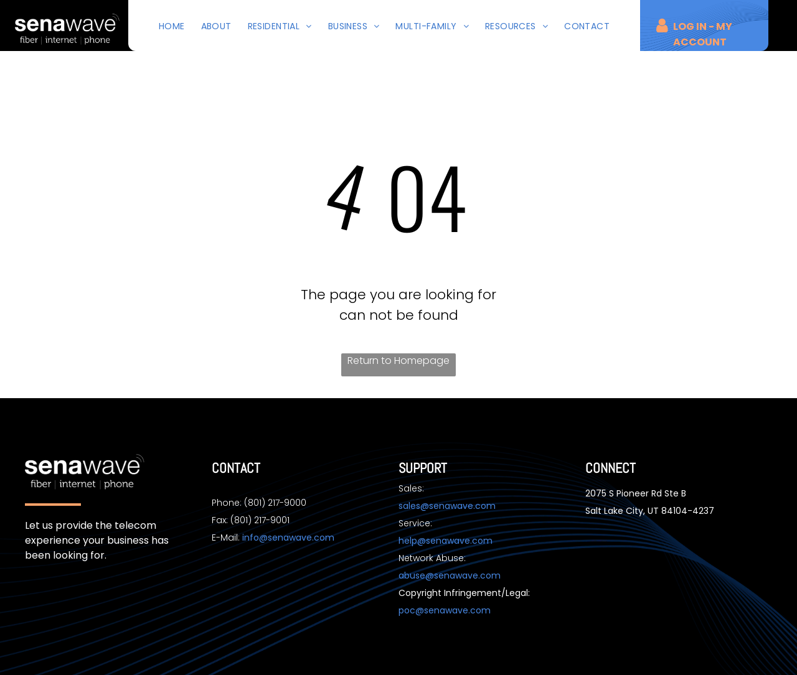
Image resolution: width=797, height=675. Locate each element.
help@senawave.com (445, 540)
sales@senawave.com (447, 506)
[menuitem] (172, 26)
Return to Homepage (398, 360)
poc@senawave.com (444, 610)
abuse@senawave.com (449, 575)
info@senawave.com (288, 537)
